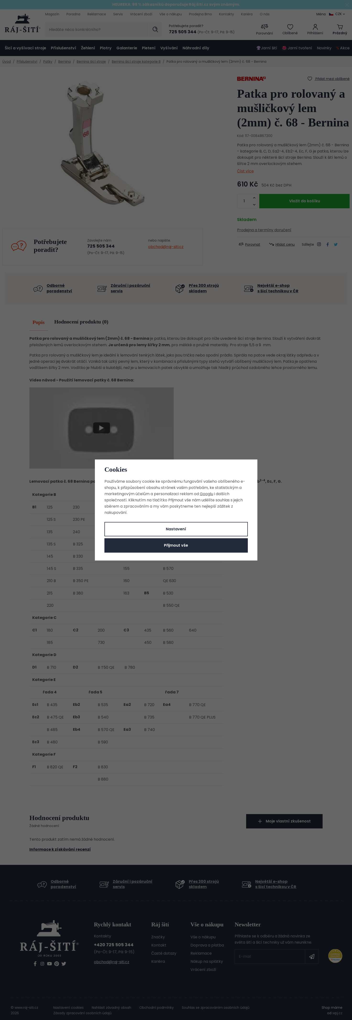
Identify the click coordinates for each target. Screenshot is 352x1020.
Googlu (206, 494)
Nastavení (176, 529)
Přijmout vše (176, 545)
